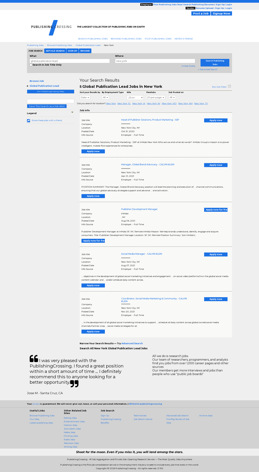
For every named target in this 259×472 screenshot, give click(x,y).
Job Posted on (176, 92)
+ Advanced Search (207, 69)
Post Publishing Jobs (158, 38)
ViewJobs (151, 92)
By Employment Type (113, 92)
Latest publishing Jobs (41, 422)
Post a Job (201, 13)
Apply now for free (217, 209)
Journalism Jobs (72, 428)
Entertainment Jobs (74, 421)
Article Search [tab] (55, 51)
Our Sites (34, 419)
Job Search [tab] (35, 51)
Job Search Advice (143, 419)
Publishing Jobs (35, 45)
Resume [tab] (85, 51)
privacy (36, 404)
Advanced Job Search (177, 415)
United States (188, 66)
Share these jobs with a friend (47, 120)
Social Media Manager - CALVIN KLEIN (141, 253)
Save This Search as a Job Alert (47, 106)
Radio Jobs (69, 439)
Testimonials (140, 415)
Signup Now (221, 13)
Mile (129, 92)
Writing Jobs (70, 446)
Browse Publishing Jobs (126, 38)
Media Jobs (69, 432)
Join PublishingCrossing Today (50, 91)
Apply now (216, 120)
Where (119, 56)
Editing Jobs (70, 417)
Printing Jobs (71, 436)
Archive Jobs (205, 415)
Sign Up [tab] (72, 51)
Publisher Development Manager (139, 209)
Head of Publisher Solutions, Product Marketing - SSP (150, 119)
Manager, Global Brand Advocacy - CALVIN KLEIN (147, 164)
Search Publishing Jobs (93, 38)
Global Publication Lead (88, 45)
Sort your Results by (90, 92)
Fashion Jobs (70, 425)
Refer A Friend (184, 38)
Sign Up (105, 415)
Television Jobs (71, 443)
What (33, 56)
